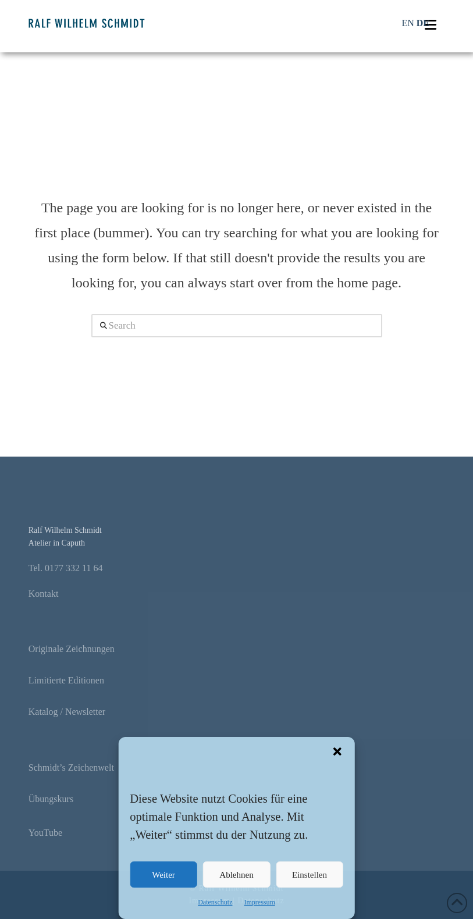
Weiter (163, 874)
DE (423, 23)
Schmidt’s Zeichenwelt (71, 767)
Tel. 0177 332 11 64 (66, 568)
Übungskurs (51, 799)
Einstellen (309, 874)
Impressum (259, 902)
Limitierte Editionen (66, 680)
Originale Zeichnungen (72, 649)
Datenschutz (215, 902)
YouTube (45, 833)
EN (407, 23)
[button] (337, 751)
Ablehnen (236, 874)
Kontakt (44, 594)
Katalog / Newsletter (67, 712)
